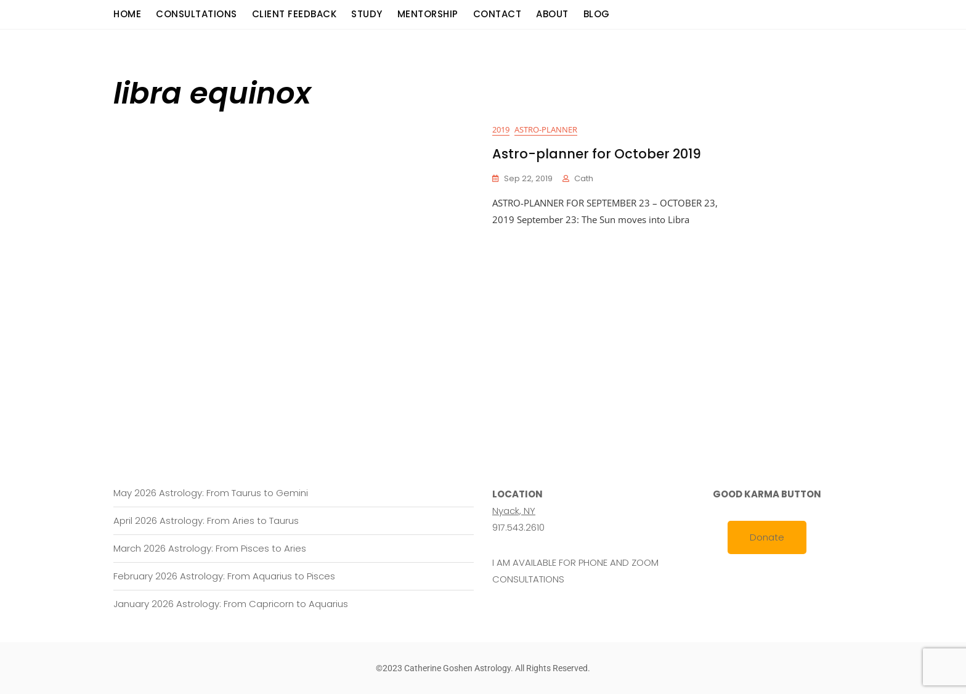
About (552, 13)
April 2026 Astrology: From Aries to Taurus (206, 520)
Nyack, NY (513, 510)
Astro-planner (545, 129)
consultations (196, 13)
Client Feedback (294, 13)
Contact (497, 13)
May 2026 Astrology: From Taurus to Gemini (210, 492)
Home (127, 13)
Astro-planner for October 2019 (596, 154)
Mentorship (427, 13)
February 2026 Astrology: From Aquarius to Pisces (224, 575)
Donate (767, 537)
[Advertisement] (486, 320)
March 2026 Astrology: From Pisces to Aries (209, 548)
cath (583, 178)
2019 (500, 129)
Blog (596, 13)
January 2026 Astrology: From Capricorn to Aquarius (230, 603)
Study (367, 13)
